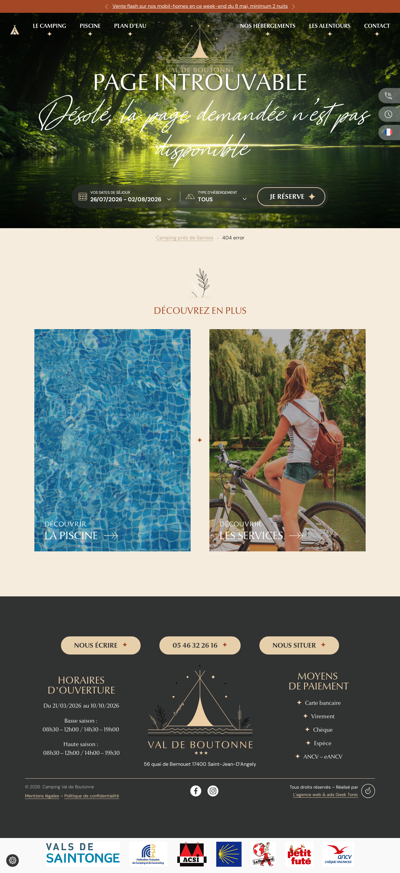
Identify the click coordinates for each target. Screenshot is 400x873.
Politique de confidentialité (91, 796)
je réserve (287, 197)
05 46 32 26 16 (195, 645)
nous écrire (96, 645)
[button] (106, 6)
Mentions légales (42, 796)
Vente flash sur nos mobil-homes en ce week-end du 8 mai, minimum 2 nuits (200, 6)
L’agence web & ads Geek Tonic (325, 794)
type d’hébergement (217, 192)
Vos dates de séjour (110, 192)
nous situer (294, 645)
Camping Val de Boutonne (68, 787)
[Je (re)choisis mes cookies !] (12, 860)
